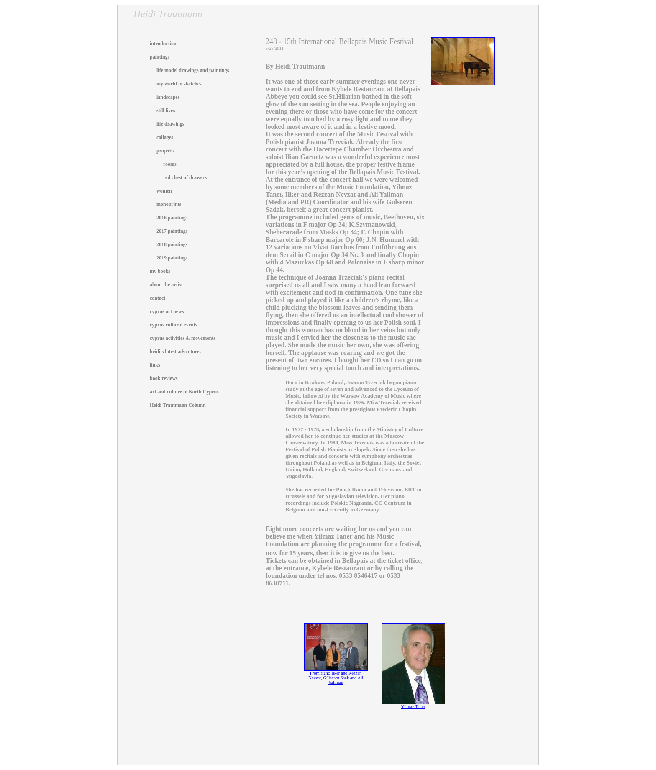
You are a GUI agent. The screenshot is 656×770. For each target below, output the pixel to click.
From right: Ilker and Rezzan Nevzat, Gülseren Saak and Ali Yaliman (336, 676)
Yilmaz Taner (413, 705)
